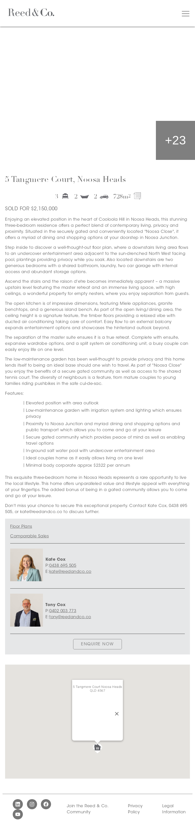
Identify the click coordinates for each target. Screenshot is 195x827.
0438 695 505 (62, 566)
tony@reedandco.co (70, 617)
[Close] (117, 714)
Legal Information (174, 809)
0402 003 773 (62, 611)
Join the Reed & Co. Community (87, 809)
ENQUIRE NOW (97, 644)
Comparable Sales (29, 536)
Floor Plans (21, 527)
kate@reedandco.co (70, 572)
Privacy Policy (135, 809)
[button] (97, 748)
